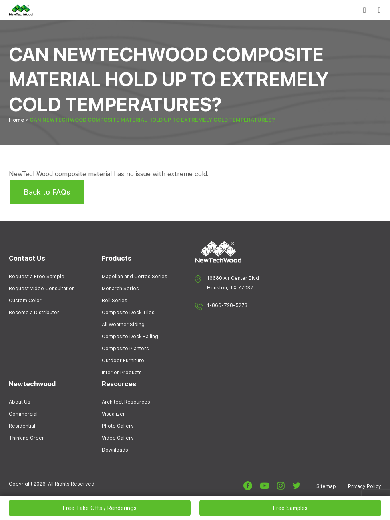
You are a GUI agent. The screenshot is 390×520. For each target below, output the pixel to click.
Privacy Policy (364, 486)
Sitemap (326, 486)
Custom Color (25, 300)
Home (16, 120)
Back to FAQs (47, 192)
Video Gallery (118, 438)
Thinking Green (27, 438)
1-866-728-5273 (227, 305)
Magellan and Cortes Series (134, 276)
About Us (19, 402)
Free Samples (290, 508)
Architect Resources (126, 402)
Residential (22, 426)
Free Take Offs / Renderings (100, 508)
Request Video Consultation (42, 288)
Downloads (115, 450)
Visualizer (113, 414)
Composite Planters (125, 348)
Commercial (23, 414)
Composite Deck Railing (130, 336)
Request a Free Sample (36, 276)
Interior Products (122, 372)
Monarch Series (120, 288)
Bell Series (114, 300)
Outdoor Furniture (123, 360)
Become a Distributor (34, 312)
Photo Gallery (118, 426)
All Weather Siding (123, 324)
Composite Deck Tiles (128, 312)
